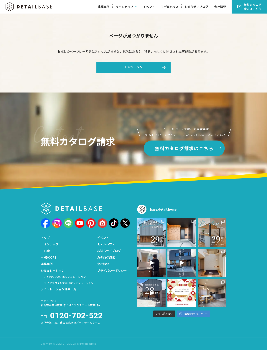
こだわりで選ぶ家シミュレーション (65, 277)
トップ (45, 237)
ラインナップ (124, 6)
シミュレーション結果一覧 (58, 289)
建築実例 (104, 6)
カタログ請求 (106, 257)
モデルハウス (170, 6)
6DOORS (50, 257)
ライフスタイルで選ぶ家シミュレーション (68, 283)
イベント (149, 6)
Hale (47, 250)
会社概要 (220, 6)
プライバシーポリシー (112, 270)
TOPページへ (133, 67)
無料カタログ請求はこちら (184, 148)
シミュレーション (53, 270)
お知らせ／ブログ (196, 6)
